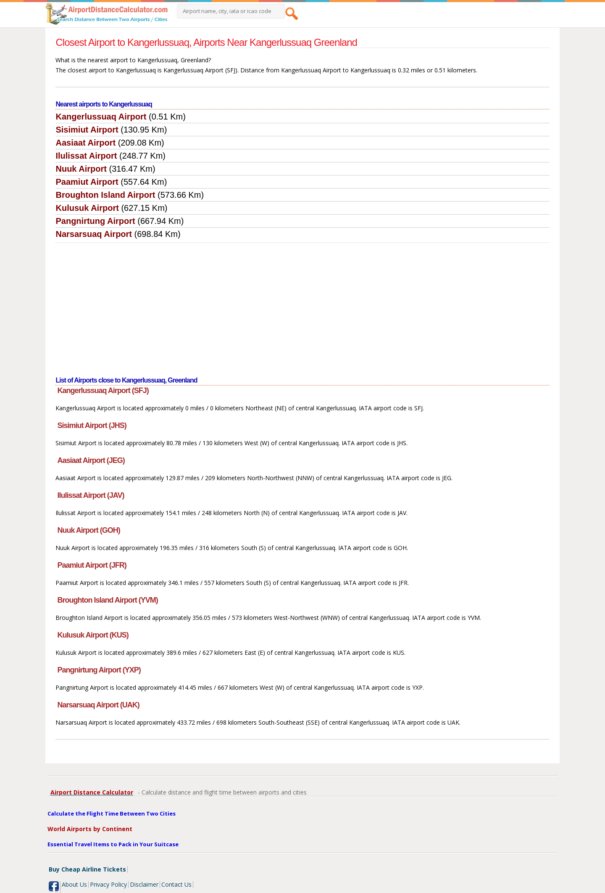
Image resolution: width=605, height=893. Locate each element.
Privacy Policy (108, 884)
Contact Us (176, 884)
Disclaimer (144, 884)
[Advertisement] (303, 306)
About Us (74, 884)
